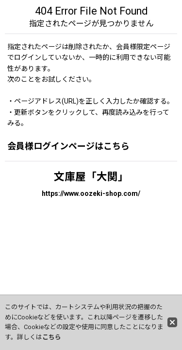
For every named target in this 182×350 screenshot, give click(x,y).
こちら (51, 337)
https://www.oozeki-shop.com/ (91, 193)
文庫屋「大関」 (91, 177)
